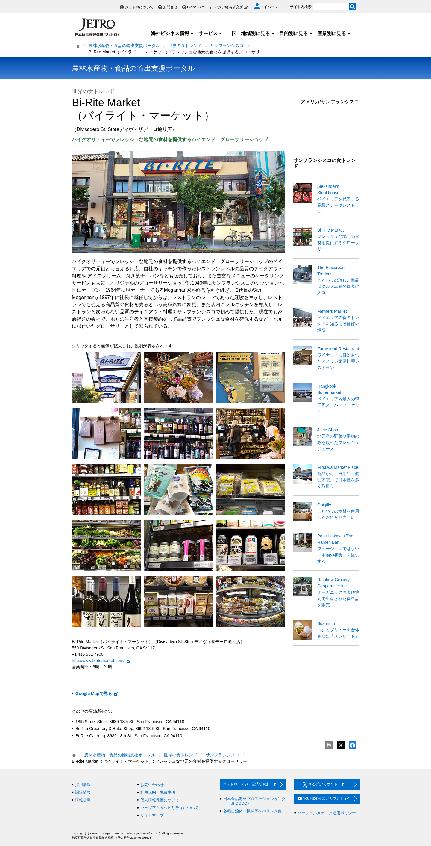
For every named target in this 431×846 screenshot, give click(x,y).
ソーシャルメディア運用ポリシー (327, 813)
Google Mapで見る (97, 693)
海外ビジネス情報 (172, 33)
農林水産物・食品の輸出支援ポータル (124, 45)
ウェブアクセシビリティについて (169, 808)
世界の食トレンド (185, 45)
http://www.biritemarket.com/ (101, 660)
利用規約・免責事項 (157, 792)
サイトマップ (152, 815)
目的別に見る (296, 33)
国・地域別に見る (253, 33)
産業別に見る (334, 33)
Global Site (196, 7)
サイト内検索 (301, 7)
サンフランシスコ (227, 45)
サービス (210, 33)
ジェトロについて (139, 7)
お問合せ (170, 7)
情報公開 (83, 800)
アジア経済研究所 (231, 7)
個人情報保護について (159, 800)
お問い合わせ (152, 784)
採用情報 (83, 784)
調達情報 (83, 792)
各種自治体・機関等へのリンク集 (252, 811)
